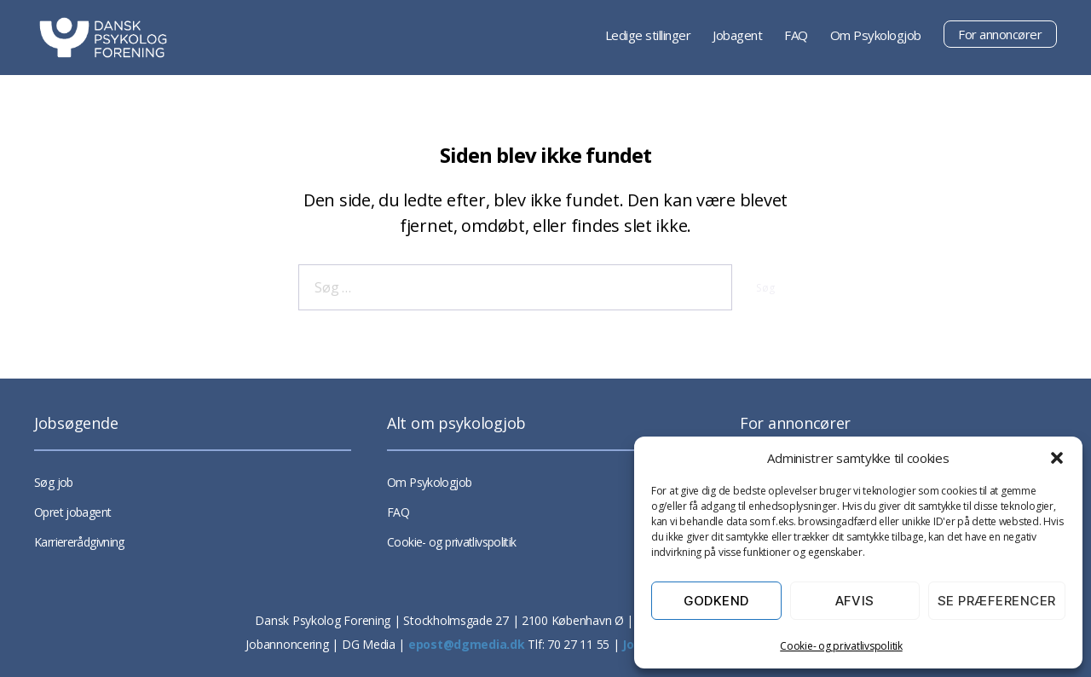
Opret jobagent (72, 512)
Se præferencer (997, 601)
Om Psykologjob (875, 35)
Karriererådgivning (79, 542)
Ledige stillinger (648, 35)
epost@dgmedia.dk (466, 644)
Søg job (53, 482)
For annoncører (1000, 34)
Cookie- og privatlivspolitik (841, 646)
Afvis (855, 601)
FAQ (796, 35)
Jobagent (737, 35)
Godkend (717, 601)
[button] (1056, 457)
